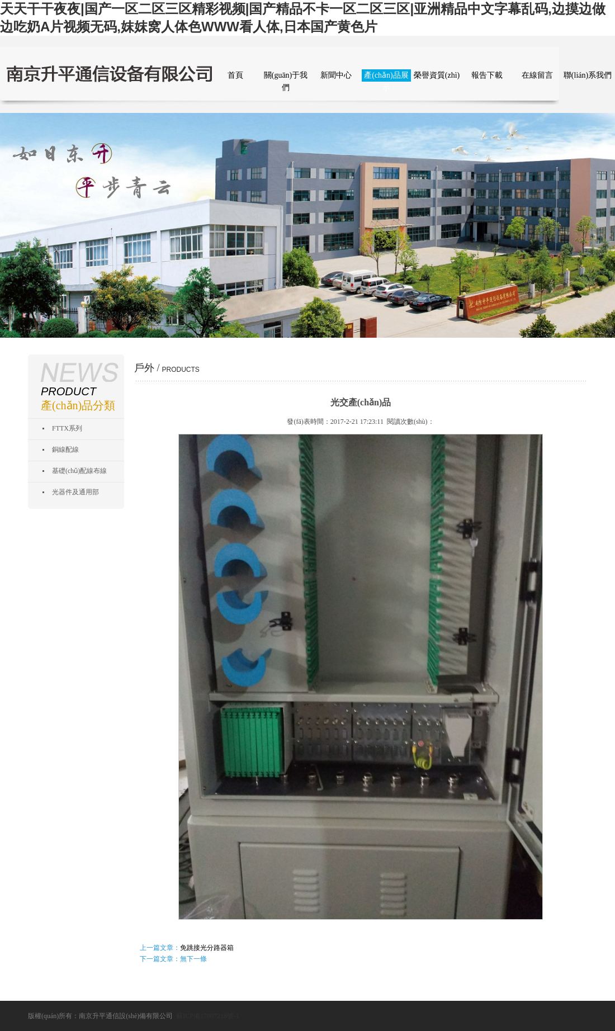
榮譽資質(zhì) (437, 75)
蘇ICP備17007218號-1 (207, 1016)
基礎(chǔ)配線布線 (79, 471)
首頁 (235, 75)
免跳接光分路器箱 (207, 948)
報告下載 (487, 75)
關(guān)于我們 (286, 76)
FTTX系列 (67, 428)
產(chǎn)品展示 (386, 76)
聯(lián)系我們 (588, 75)
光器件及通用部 (75, 492)
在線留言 (537, 75)
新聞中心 (336, 75)
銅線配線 (65, 449)
